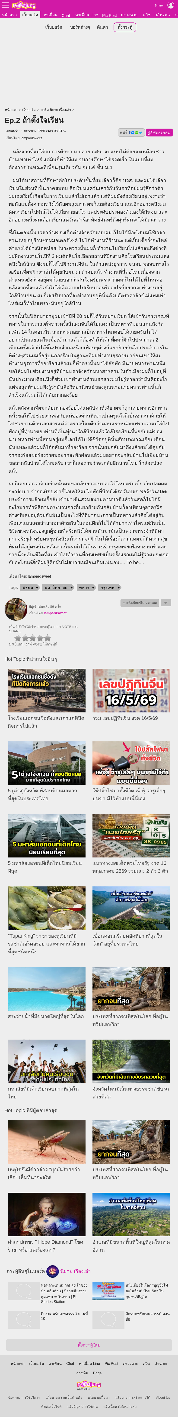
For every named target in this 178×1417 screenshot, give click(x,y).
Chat (66, 15)
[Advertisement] (89, 70)
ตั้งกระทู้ (125, 27)
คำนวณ (163, 15)
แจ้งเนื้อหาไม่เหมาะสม (120, 1407)
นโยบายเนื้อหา (99, 1398)
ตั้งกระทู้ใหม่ (89, 1345)
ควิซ (147, 15)
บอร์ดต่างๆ (80, 27)
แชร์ (131, 133)
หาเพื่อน (50, 15)
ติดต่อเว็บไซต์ (51, 1407)
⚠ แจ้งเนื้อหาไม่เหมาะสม (140, 603)
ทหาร (84, 587)
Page (97, 1373)
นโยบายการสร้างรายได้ (132, 1398)
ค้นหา (102, 27)
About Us (163, 1398)
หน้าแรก (9, 15)
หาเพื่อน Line (86, 15)
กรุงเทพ (107, 587)
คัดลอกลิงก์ (159, 133)
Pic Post (109, 15)
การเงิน (82, 1373)
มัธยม (27, 587)
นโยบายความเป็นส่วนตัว (63, 1398)
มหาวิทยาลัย (55, 587)
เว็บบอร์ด (30, 15)
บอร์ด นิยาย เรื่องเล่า (56, 110)
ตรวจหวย (129, 15)
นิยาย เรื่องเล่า (68, 1271)
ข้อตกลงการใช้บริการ (24, 1398)
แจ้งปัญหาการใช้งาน (82, 1407)
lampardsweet (31, 138)
